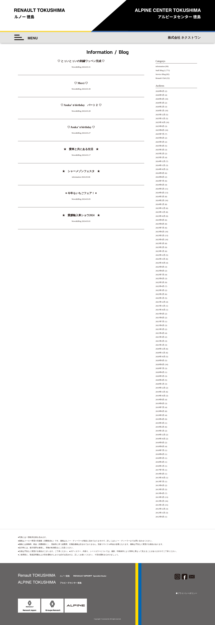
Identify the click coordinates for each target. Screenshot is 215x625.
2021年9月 (160, 314)
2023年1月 (160, 251)
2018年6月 (160, 454)
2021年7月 (160, 321)
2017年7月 (160, 470)
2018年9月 (160, 442)
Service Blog (161, 74)
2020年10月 (160, 356)
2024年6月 (160, 185)
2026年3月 (160, 103)
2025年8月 (160, 130)
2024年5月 (160, 189)
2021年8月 (160, 317)
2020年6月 (160, 372)
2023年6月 (160, 231)
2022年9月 (160, 267)
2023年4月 (160, 239)
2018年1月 (160, 466)
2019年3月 (160, 423)
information (160, 66)
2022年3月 (160, 290)
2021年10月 (160, 310)
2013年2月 (160, 501)
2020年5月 (160, 376)
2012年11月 (160, 513)
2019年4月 (160, 419)
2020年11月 (160, 353)
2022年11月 (160, 259)
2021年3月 (160, 337)
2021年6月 (160, 325)
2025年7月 (160, 134)
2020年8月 (160, 364)
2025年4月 (160, 146)
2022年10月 (160, 263)
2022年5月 (160, 282)
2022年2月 (160, 294)
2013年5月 (160, 489)
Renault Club (161, 78)
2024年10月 (160, 169)
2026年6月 (160, 91)
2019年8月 (160, 403)
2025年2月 (160, 153)
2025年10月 (160, 122)
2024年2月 (160, 200)
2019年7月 (160, 407)
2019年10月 (160, 396)
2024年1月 (160, 204)
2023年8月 (160, 224)
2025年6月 (160, 138)
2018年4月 (160, 462)
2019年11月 (160, 392)
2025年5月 (160, 142)
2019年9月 (160, 399)
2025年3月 (160, 150)
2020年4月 (160, 380)
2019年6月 (160, 411)
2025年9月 (160, 126)
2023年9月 (160, 220)
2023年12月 (160, 208)
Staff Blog (160, 70)
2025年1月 (160, 157)
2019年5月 (160, 415)
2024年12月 (160, 161)
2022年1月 (160, 298)
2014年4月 (160, 474)
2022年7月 (160, 274)
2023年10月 (160, 216)
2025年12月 (160, 114)
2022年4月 (160, 286)
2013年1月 (160, 505)
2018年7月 (160, 450)
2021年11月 (160, 306)
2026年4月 (160, 99)
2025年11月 (160, 118)
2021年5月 (160, 329)
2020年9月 (160, 360)
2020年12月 (160, 349)
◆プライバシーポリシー (186, 593)
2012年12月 (160, 509)
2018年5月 (160, 458)
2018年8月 (160, 446)
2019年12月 (160, 388)
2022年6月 (160, 278)
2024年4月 (160, 193)
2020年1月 (160, 384)
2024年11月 (160, 165)
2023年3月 (160, 243)
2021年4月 (160, 333)
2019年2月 (160, 427)
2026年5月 (160, 95)
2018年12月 (160, 434)
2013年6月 (160, 485)
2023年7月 (160, 228)
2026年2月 (160, 107)
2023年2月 (160, 247)
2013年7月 (160, 481)
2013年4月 (160, 493)
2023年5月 (160, 235)
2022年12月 (160, 255)
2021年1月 (160, 345)
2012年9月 (160, 517)
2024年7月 (160, 181)
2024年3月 (160, 196)
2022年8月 (160, 271)
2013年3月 (160, 497)
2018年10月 (160, 439)
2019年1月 (160, 431)
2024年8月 (160, 177)
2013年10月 (160, 477)
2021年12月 (160, 302)
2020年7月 (160, 368)
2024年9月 (160, 173)
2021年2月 (160, 341)
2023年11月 (160, 212)
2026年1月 (160, 110)
